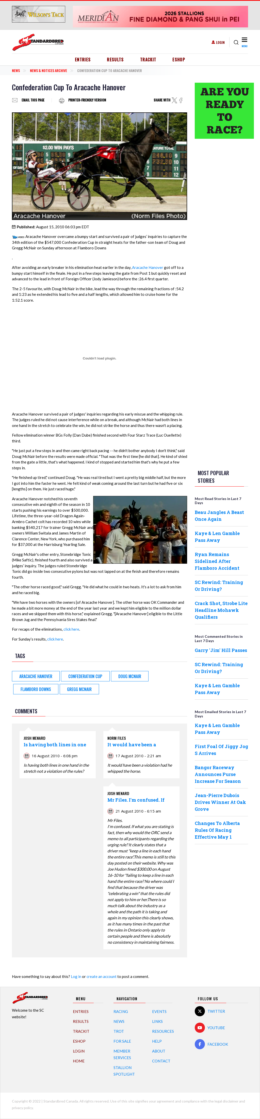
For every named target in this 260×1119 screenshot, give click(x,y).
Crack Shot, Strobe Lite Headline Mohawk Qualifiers (221, 610)
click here (71, 629)
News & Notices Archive (48, 70)
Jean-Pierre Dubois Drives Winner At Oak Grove (220, 802)
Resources (163, 1031)
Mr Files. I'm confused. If (136, 800)
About (158, 1051)
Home (79, 1061)
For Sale (122, 1041)
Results (115, 60)
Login (220, 42)
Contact (161, 1061)
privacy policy (22, 1108)
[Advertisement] (221, 222)
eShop (178, 60)
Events (159, 1011)
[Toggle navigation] (244, 42)
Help (157, 1041)
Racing (120, 1011)
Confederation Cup (85, 676)
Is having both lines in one (55, 745)
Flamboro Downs (36, 689)
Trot (118, 1031)
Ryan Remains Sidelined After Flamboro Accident (217, 561)
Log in (76, 976)
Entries (83, 60)
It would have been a (131, 745)
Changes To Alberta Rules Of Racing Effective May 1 (217, 830)
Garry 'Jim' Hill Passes (221, 650)
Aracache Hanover (147, 267)
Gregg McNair (79, 689)
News (16, 70)
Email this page (33, 100)
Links (157, 1021)
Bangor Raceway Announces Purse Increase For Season (218, 774)
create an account (102, 976)
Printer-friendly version (87, 100)
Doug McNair (129, 676)
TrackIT (148, 60)
